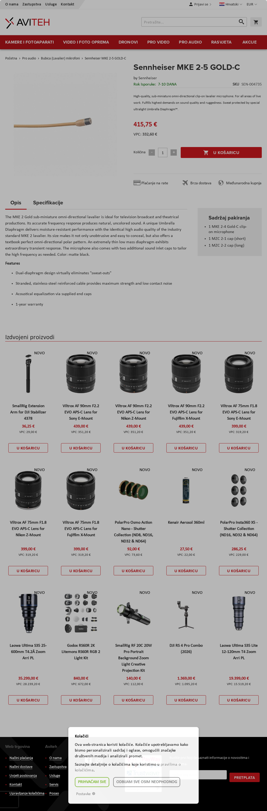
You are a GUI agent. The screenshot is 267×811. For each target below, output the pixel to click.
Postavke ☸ (85, 794)
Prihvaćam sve (92, 782)
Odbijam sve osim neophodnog (146, 782)
